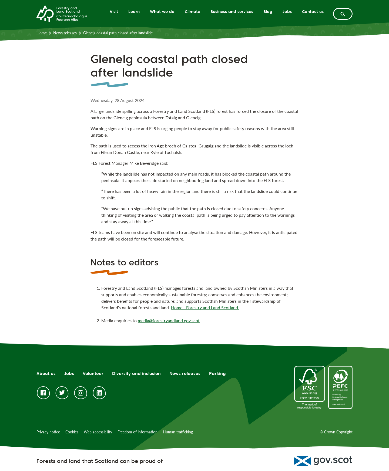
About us (46, 373)
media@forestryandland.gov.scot (169, 320)
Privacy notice (48, 432)
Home (41, 33)
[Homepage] (61, 13)
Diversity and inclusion (136, 373)
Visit (114, 11)
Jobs (287, 11)
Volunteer (93, 373)
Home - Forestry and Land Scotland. (205, 307)
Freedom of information (137, 432)
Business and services (231, 11)
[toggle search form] (343, 14)
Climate (192, 11)
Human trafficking (178, 432)
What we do (162, 11)
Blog (267, 11)
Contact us (313, 11)
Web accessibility (98, 432)
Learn (134, 11)
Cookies (71, 432)
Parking (217, 373)
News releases (65, 33)
